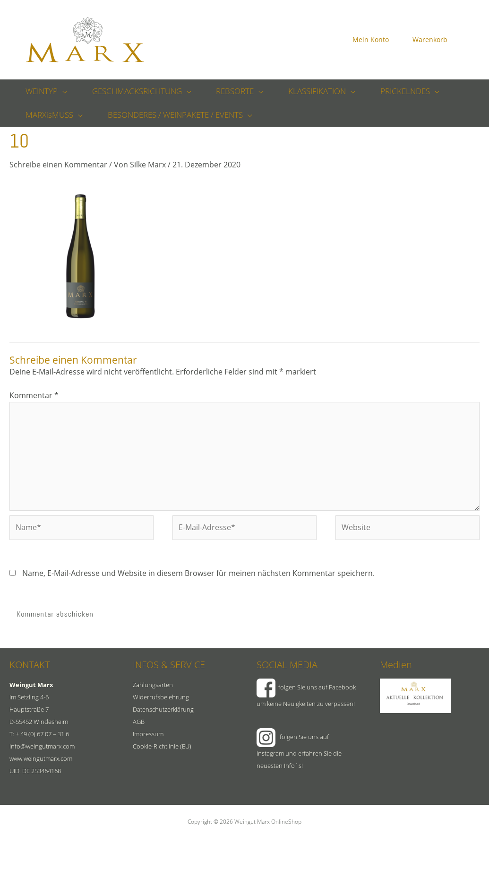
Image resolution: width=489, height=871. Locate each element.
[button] (61, 91)
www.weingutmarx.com (40, 758)
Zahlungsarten (153, 684)
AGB (139, 721)
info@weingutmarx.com (42, 746)
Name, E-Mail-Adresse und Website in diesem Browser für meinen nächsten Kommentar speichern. (198, 573)
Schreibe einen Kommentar (58, 164)
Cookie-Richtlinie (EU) (162, 746)
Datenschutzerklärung (163, 709)
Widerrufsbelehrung (161, 697)
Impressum (148, 734)
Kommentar (34, 395)
